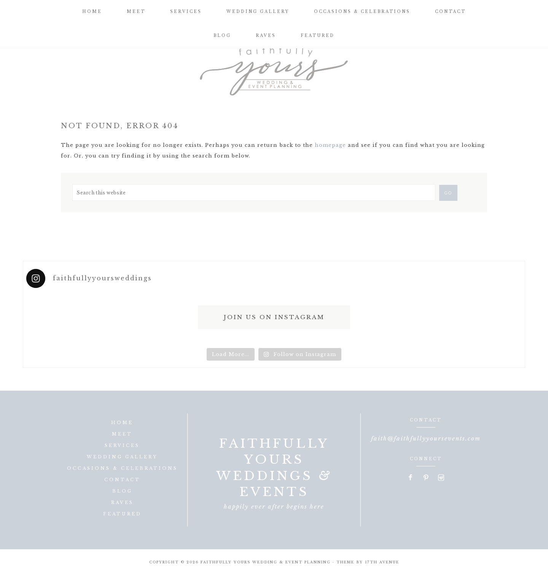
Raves (122, 502)
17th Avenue (382, 562)
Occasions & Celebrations (122, 468)
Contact (122, 479)
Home (122, 422)
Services (122, 445)
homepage (330, 145)
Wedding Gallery (122, 457)
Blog (122, 491)
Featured (122, 514)
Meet (122, 434)
